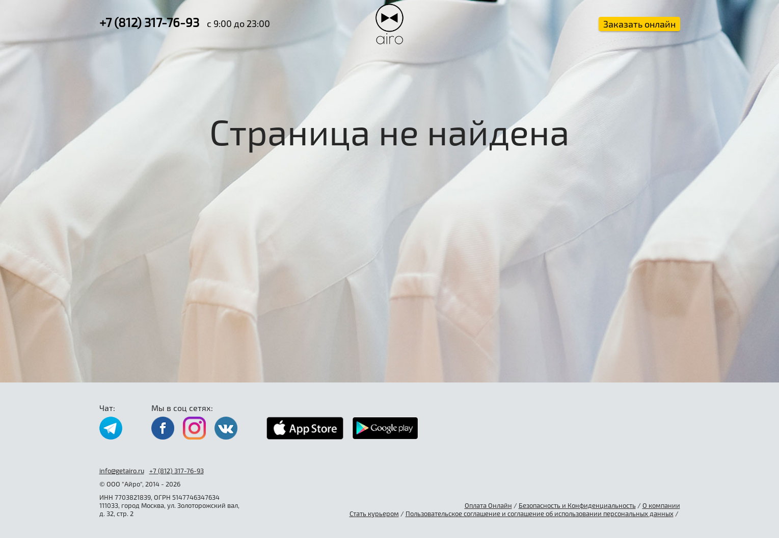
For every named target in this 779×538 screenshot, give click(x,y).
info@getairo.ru (121, 471)
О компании (661, 505)
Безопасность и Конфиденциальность (577, 505)
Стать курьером (374, 513)
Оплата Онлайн (488, 505)
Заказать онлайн (639, 24)
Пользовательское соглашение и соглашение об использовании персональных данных (540, 513)
